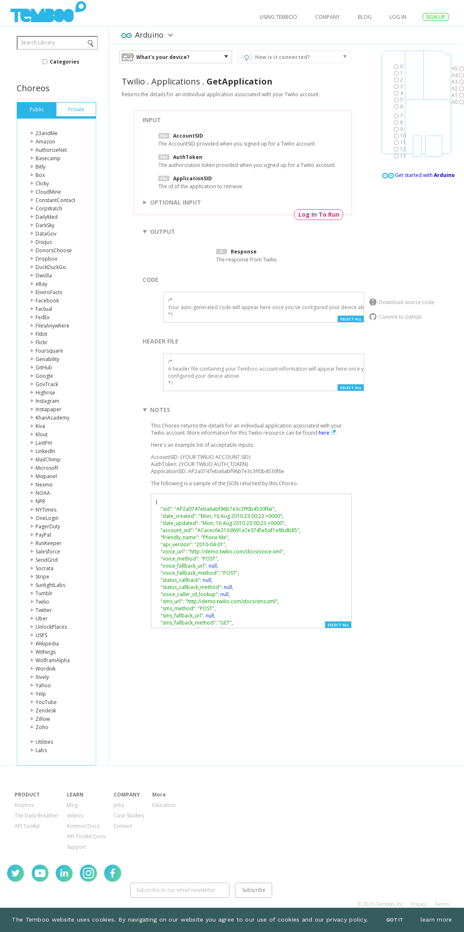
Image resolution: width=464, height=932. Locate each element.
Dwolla (44, 275)
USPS (41, 635)
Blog (365, 16)
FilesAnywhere (52, 325)
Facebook (47, 300)
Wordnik (46, 668)
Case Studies (129, 815)
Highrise (45, 392)
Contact (123, 826)
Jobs (119, 805)
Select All (351, 319)
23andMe (47, 133)
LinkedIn (45, 451)
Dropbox (46, 258)
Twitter (44, 610)
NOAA (43, 493)
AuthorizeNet (51, 150)
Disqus (44, 242)
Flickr (42, 342)
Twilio (42, 601)
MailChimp (48, 459)
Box (40, 175)
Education (164, 805)
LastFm (44, 442)
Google (44, 375)
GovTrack (47, 384)
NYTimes (46, 509)
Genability (47, 359)
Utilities (44, 741)
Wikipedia (47, 643)
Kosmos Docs (83, 826)
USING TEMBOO (278, 16)
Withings (46, 651)
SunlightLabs (50, 585)
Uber (42, 618)
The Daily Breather (37, 815)
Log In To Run (318, 214)
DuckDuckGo (51, 267)
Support (76, 846)
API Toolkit (27, 826)
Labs (41, 750)
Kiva (40, 426)
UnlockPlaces (51, 626)
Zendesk (46, 710)
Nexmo (44, 484)
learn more (436, 919)
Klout (42, 434)
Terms (442, 904)
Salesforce (48, 551)
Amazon (45, 141)
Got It (394, 920)
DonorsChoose (54, 250)
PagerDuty (48, 526)
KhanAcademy (52, 417)
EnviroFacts (49, 292)
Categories (64, 61)
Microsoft (47, 467)
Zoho (42, 727)
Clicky (42, 183)
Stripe (42, 576)
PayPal (43, 534)
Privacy (419, 904)
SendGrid (47, 559)
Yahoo (43, 685)
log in (398, 16)
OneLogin (47, 518)
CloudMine (48, 191)
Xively (42, 677)
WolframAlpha (53, 660)
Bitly (41, 166)
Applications (175, 81)
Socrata (45, 568)
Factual (44, 308)
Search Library (38, 42)
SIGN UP (435, 16)
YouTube (46, 702)
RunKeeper (48, 543)
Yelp (41, 693)
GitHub (44, 367)
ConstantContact (55, 200)
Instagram (47, 401)
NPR (40, 501)
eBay (41, 283)
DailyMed (47, 216)
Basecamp (48, 158)
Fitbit (41, 334)
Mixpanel (46, 476)
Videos (75, 815)
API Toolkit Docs (86, 836)
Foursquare (49, 350)
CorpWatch (49, 208)
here (324, 432)
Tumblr (44, 593)
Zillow (43, 718)
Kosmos (24, 805)
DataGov (46, 233)
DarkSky (45, 225)
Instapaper (48, 409)
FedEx (42, 317)
